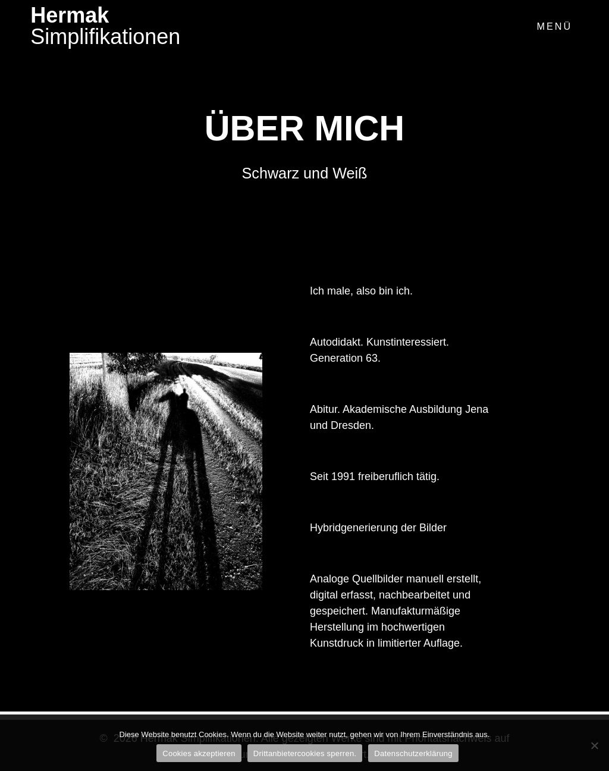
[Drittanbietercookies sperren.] (594, 745)
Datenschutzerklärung (413, 753)
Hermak (105, 26)
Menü (554, 26)
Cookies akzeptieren (199, 753)
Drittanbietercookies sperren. (304, 753)
